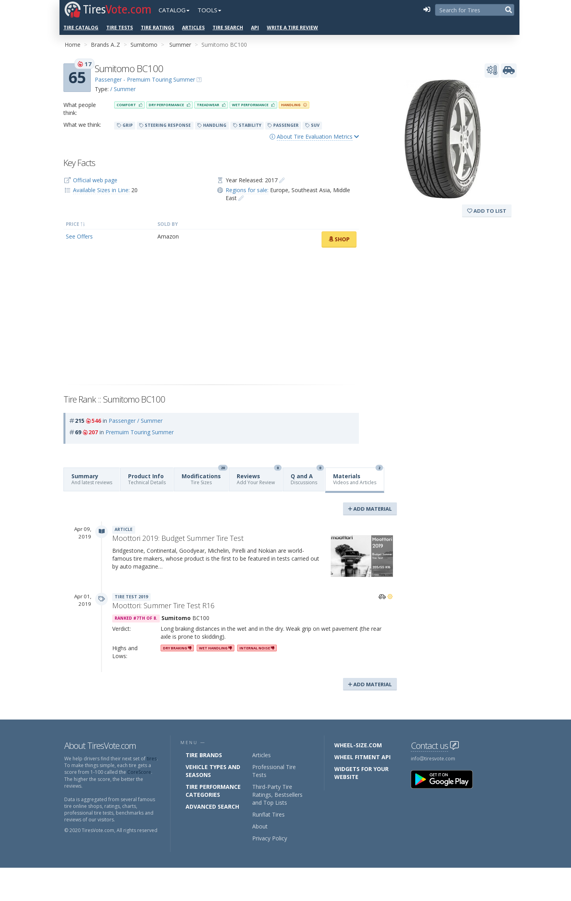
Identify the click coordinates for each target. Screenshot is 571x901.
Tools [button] (209, 10)
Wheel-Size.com (358, 745)
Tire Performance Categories (213, 790)
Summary (91, 479)
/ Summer (123, 89)
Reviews (259, 477)
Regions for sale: (247, 190)
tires (152, 758)
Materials (358, 477)
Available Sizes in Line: (101, 190)
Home (72, 44)
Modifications (205, 477)
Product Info (147, 479)
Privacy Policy (269, 838)
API (255, 27)
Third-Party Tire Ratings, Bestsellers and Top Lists (277, 794)
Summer (180, 44)
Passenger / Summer (136, 420)
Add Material (370, 508)
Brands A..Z (105, 44)
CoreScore (139, 772)
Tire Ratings (157, 27)
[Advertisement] (211, 316)
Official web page (95, 180)
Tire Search (228, 27)
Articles (193, 27)
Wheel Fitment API (362, 757)
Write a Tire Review (292, 27)
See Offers (79, 236)
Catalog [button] (174, 10)
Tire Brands (204, 755)
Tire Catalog (80, 27)
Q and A (307, 477)
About (260, 826)
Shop (339, 239)
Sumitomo (143, 44)
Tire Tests (119, 27)
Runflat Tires (268, 814)
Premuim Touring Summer (139, 432)
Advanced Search (212, 806)
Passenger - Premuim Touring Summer (145, 79)
